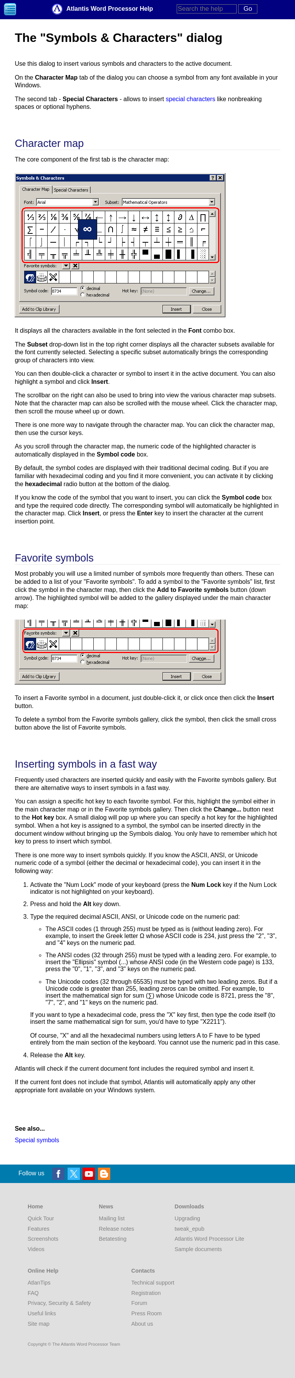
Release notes (116, 1229)
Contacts (143, 1271)
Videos (36, 1249)
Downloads (189, 1206)
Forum (139, 1303)
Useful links (42, 1313)
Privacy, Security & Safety (59, 1303)
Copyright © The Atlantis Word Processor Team (74, 1344)
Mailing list (111, 1218)
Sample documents (198, 1249)
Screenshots (43, 1239)
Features (39, 1229)
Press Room (146, 1313)
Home (35, 1206)
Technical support (152, 1283)
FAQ (33, 1293)
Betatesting (112, 1239)
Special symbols (37, 1140)
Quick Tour (41, 1218)
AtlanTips (39, 1283)
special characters (190, 99)
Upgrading (187, 1218)
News (106, 1206)
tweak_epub (190, 1229)
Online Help (43, 1271)
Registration (146, 1293)
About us (142, 1324)
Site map (39, 1324)
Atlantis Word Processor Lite (209, 1239)
